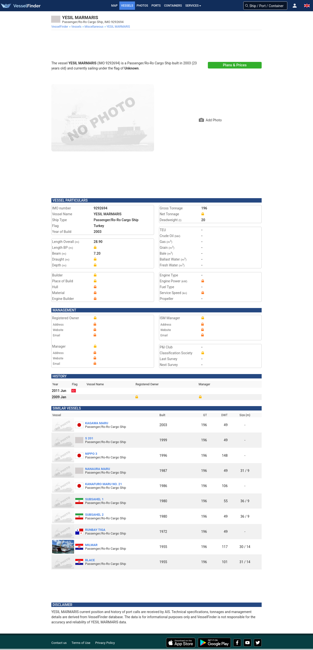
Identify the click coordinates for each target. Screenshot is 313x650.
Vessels (127, 5)
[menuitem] (60, 26)
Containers (173, 5)
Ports (156, 5)
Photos (142, 5)
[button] (295, 5)
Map (114, 5)
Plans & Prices (235, 65)
